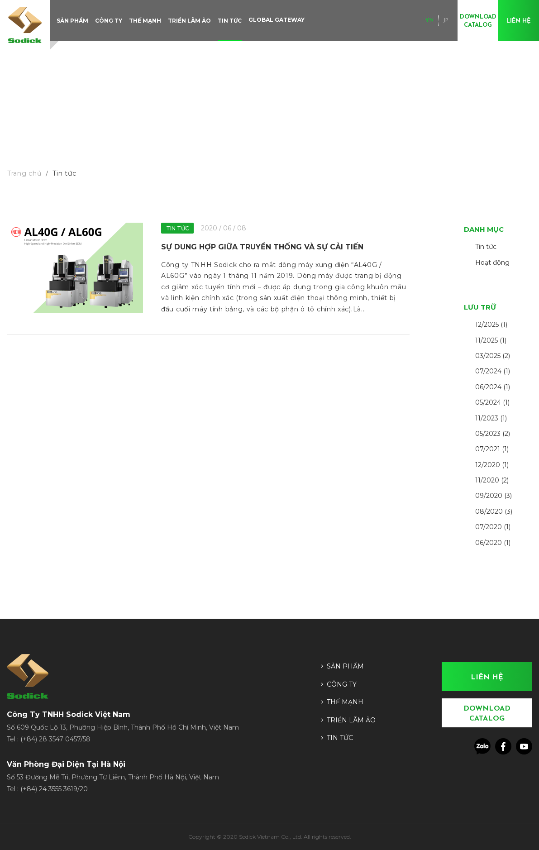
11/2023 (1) (491, 418)
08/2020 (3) (493, 511)
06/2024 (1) (492, 387)
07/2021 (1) (492, 449)
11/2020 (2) (492, 480)
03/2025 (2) (492, 356)
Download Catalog (478, 21)
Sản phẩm (72, 20)
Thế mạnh (145, 20)
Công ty (108, 20)
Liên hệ (518, 21)
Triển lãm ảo (189, 20)
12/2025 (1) (491, 324)
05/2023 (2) (492, 434)
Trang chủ (24, 173)
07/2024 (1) (492, 371)
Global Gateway (276, 19)
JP (445, 20)
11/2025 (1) (490, 340)
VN (429, 20)
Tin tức (230, 20)
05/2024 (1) (492, 402)
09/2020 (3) (493, 496)
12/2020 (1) (492, 465)
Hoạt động (492, 262)
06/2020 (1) (492, 543)
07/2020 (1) (492, 527)
